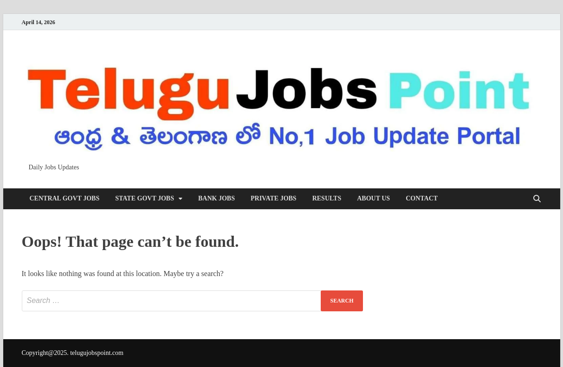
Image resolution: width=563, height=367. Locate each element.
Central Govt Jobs (65, 198)
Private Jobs (274, 198)
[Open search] (537, 199)
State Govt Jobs (144, 198)
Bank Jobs (216, 198)
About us (373, 198)
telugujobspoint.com (96, 352)
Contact (422, 198)
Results (327, 198)
